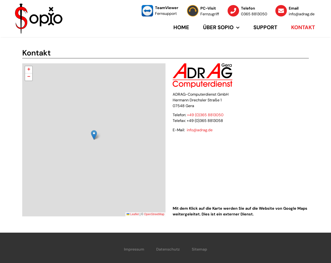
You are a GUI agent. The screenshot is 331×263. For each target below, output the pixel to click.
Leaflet (133, 214)
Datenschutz (168, 249)
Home (181, 27)
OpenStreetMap (154, 214)
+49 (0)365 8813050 (205, 114)
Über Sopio (221, 27)
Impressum (134, 249)
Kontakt (303, 27)
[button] (94, 135)
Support (265, 27)
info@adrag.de (200, 129)
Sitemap (199, 249)
